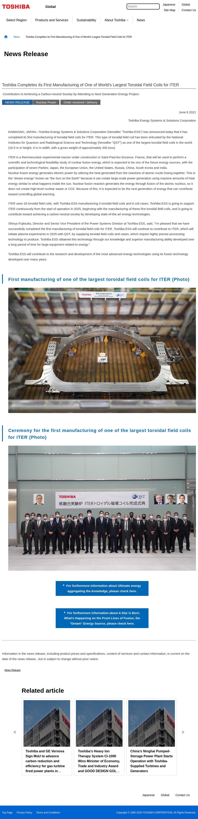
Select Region (16, 20)
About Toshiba (116, 20)
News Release (12, 670)
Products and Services (51, 20)
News (141, 20)
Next (183, 736)
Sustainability (86, 20)
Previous (14, 736)
